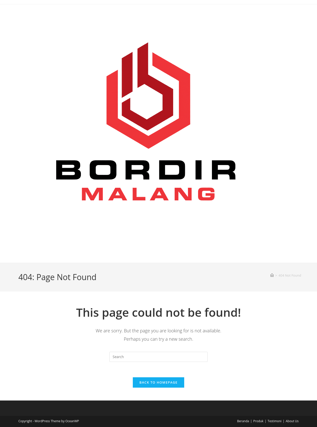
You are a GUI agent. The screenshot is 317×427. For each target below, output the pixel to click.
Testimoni (274, 421)
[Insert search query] (158, 357)
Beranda (243, 421)
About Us (292, 421)
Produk (258, 421)
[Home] (272, 275)
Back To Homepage (158, 382)
